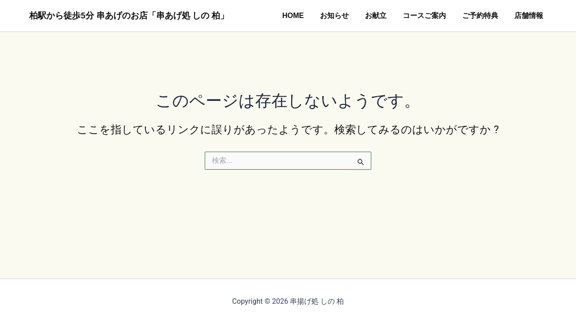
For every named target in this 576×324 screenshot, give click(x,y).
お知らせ (342, 15)
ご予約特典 (483, 15)
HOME (303, 15)
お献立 (382, 15)
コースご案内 (428, 15)
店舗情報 (529, 15)
